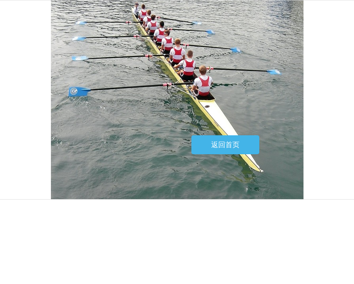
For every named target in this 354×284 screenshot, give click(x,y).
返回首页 (225, 145)
